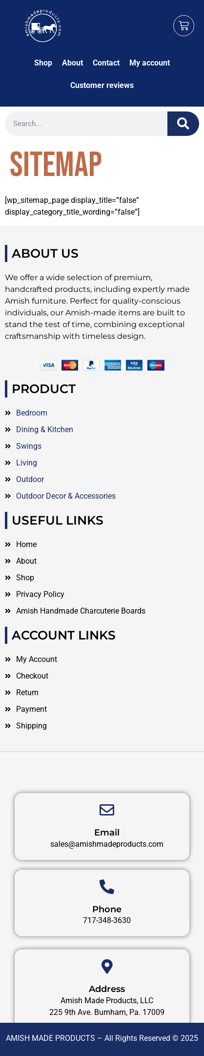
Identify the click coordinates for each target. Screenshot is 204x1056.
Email (107, 860)
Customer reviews (102, 85)
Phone (107, 936)
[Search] (183, 123)
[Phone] (107, 914)
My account (149, 62)
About (72, 62)
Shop (43, 62)
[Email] (107, 838)
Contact (106, 62)
